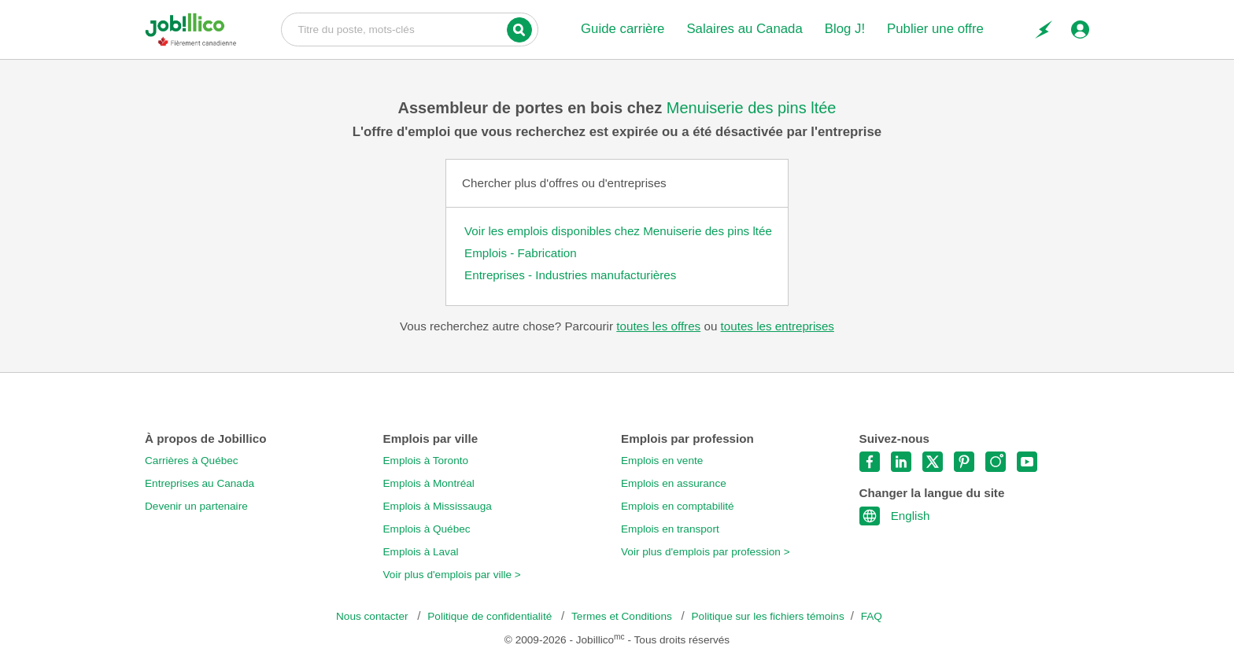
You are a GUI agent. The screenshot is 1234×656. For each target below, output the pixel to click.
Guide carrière (622, 28)
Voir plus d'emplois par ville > (452, 574)
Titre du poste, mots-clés (409, 28)
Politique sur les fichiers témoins (768, 616)
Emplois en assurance (673, 483)
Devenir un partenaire (196, 506)
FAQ (871, 616)
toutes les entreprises (777, 326)
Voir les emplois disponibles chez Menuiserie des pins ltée (618, 231)
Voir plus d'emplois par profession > (705, 552)
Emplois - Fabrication (520, 253)
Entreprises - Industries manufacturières (570, 275)
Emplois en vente (662, 460)
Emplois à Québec (427, 529)
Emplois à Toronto (426, 460)
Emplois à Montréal (429, 483)
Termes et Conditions (622, 616)
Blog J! (845, 28)
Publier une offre (935, 28)
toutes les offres (658, 326)
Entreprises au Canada (199, 483)
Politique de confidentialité (491, 616)
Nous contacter (373, 616)
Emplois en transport (670, 529)
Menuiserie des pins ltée (752, 107)
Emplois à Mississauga (437, 506)
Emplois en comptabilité (677, 506)
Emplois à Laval (421, 552)
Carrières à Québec (191, 460)
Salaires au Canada (744, 28)
